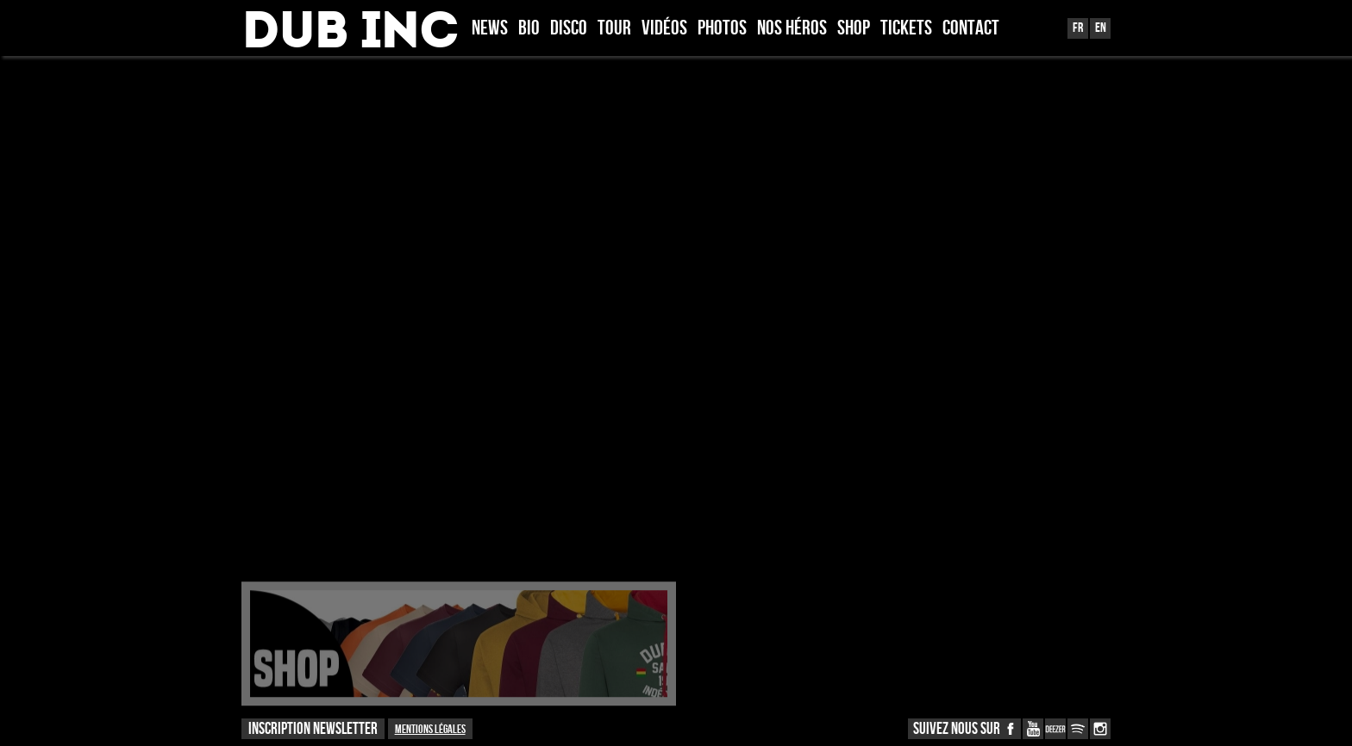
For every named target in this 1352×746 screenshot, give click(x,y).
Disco (568, 29)
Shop (853, 29)
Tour (614, 29)
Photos (722, 29)
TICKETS (906, 29)
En (1100, 28)
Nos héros (792, 29)
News (490, 29)
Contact (970, 29)
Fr (1078, 28)
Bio (529, 29)
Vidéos (664, 29)
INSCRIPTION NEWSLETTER (313, 729)
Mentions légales (430, 729)
